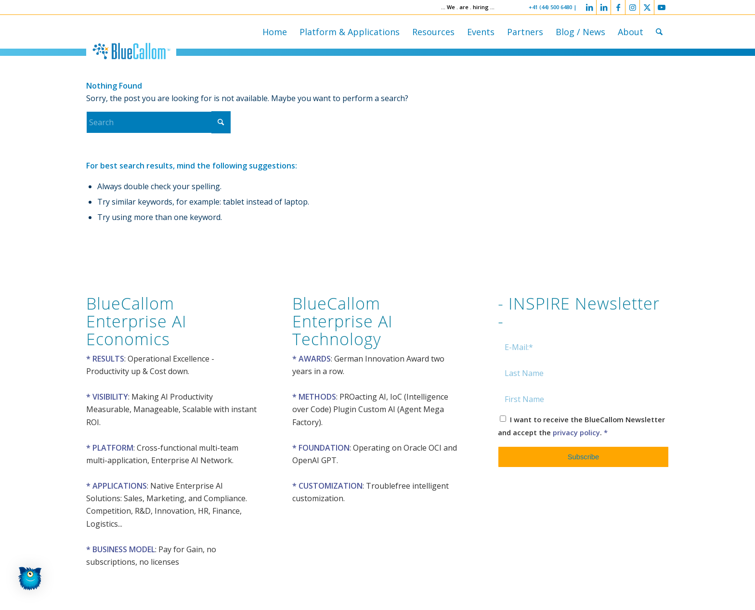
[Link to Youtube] (661, 7)
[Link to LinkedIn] (589, 7)
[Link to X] (647, 7)
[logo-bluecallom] (131, 51)
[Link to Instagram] (632, 7)
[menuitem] (274, 32)
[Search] (659, 32)
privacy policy (576, 432)
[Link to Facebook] (618, 7)
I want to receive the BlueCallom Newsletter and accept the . (581, 426)
